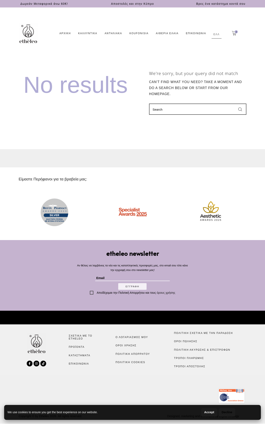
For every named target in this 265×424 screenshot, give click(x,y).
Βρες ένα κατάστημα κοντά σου (221, 3)
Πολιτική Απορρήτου (131, 293)
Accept (207, 412)
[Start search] (240, 109)
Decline (226, 412)
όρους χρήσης (166, 293)
